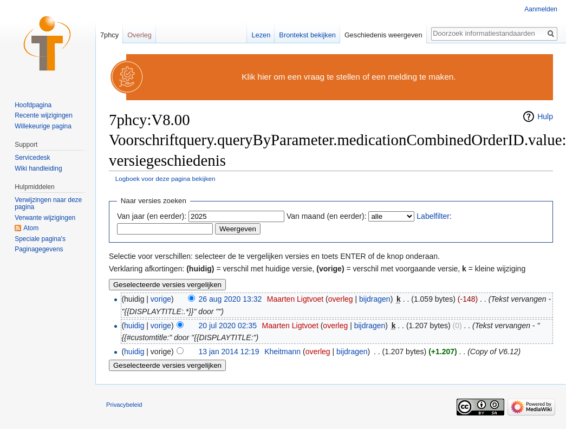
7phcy (109, 35)
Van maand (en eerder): (327, 216)
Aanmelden (540, 9)
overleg (340, 299)
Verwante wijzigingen (45, 218)
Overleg (139, 35)
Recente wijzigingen (44, 115)
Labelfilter (433, 216)
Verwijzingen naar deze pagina (48, 203)
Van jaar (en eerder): (151, 216)
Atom (30, 228)
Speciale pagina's (40, 239)
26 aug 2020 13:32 (230, 299)
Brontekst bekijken (307, 35)
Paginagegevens (39, 249)
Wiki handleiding (38, 168)
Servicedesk (32, 157)
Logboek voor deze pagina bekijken (165, 178)
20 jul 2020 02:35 (228, 325)
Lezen (260, 35)
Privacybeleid (124, 404)
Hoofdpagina (33, 105)
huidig (134, 325)
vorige (161, 299)
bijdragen (375, 299)
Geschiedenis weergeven (383, 35)
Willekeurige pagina (43, 126)
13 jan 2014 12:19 (229, 351)
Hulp (545, 116)
